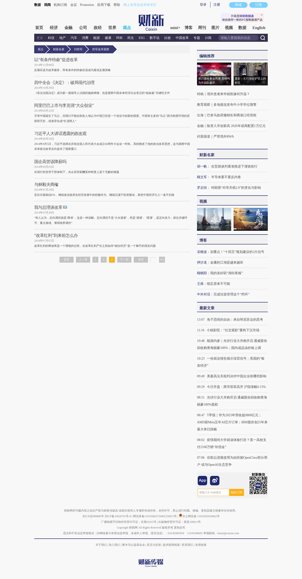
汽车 (74, 38)
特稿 (200, 94)
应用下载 (103, 5)
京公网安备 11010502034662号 (199, 516)
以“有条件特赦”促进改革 (56, 59)
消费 (85, 38)
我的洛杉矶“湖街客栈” (226, 273)
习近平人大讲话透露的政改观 (60, 133)
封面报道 (203, 136)
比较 (167, 38)
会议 (73, 5)
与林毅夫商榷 (46, 184)
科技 (51, 38)
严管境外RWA (224, 136)
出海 (200, 115)
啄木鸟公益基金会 (134, 544)
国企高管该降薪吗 (50, 161)
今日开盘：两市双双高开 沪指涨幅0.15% (236, 387)
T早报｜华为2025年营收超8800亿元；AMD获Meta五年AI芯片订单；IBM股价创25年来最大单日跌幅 (232, 422)
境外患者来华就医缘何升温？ (228, 94)
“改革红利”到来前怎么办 (56, 235)
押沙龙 (202, 262)
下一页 (124, 259)
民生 (130, 38)
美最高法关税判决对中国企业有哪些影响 (236, 376)
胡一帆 (202, 166)
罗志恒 (202, 187)
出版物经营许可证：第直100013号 (179, 522)
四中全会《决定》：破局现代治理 (64, 82)
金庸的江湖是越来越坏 (226, 262)
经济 (54, 27)
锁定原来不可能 (218, 283)
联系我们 (187, 544)
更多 (40, 38)
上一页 (83, 259)
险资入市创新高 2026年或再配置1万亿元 (236, 126)
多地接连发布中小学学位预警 (235, 104)
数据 (37, 5)
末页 (141, 259)
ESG (142, 38)
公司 (83, 27)
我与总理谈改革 (48, 207)
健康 (108, 38)
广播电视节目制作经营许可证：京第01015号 (128, 522)
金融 (68, 27)
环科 (119, 38)
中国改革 (182, 38)
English (258, 27)
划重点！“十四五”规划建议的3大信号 (237, 252)
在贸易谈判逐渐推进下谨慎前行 (234, 166)
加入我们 (114, 544)
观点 (127, 27)
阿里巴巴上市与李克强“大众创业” (64, 105)
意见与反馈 (154, 544)
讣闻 (208, 38)
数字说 (154, 38)
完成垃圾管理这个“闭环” (231, 294)
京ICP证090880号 (93, 516)
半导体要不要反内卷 (226, 177)
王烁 (200, 283)
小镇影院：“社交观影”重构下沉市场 (233, 330)
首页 (39, 27)
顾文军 (202, 177)
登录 (203, 4)
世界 (112, 27)
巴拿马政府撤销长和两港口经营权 (231, 115)
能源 (97, 38)
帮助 (116, 5)
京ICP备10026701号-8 (118, 516)
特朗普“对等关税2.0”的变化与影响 (236, 187)
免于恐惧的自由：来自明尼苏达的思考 (235, 319)
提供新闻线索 (171, 544)
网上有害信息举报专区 (139, 5)
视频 (229, 27)
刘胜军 (79, 49)
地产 (62, 38)
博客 (189, 27)
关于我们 (101, 544)
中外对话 (203, 294)
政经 (98, 27)
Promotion (87, 5)
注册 (217, 4)
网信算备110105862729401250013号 (155, 516)
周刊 (202, 27)
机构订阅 (60, 5)
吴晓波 (202, 252)
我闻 (47, 5)
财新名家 (59, 49)
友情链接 (200, 544)
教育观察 (203, 104)
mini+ (175, 27)
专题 (196, 38)
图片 (215, 27)
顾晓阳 (202, 273)
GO (162, 259)
